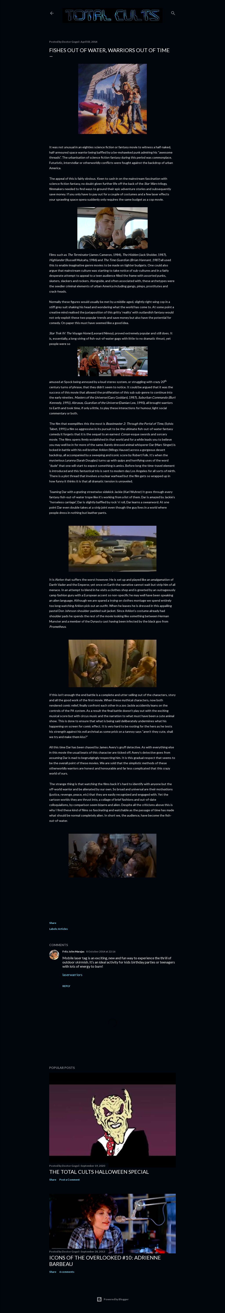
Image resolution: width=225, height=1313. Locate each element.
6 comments (66, 1271)
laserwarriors (72, 974)
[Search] (173, 12)
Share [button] (52, 923)
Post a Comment (69, 1179)
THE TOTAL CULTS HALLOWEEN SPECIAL (99, 1171)
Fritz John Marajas (73, 951)
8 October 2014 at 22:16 (100, 951)
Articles (63, 928)
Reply (66, 986)
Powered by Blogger (113, 1299)
